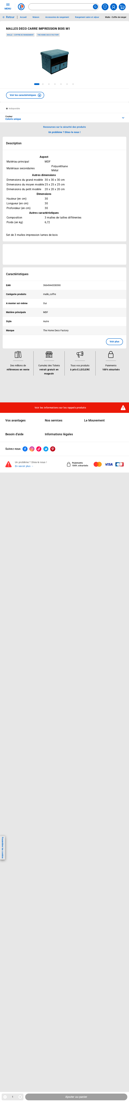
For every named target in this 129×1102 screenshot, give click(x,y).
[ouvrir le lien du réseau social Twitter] (45, 448)
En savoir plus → (24, 466)
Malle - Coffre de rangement (20, 35)
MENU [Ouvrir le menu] (8, 6)
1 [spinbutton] (12, 1096)
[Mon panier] (122, 6)
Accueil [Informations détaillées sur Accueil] (23, 17)
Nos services (53, 420)
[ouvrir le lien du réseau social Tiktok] (38, 448)
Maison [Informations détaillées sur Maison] (36, 17)
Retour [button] (10, 17)
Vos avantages (15, 420)
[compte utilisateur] (113, 6)
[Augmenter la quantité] (20, 1097)
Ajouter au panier (76, 1096)
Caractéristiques (17, 274)
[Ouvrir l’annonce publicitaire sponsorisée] (64, 254)
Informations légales (59, 434)
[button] (25, 95)
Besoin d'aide (14, 434)
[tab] (36, 84)
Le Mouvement (94, 420)
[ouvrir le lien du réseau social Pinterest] (52, 448)
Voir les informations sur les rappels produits (60, 407)
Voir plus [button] (114, 341)
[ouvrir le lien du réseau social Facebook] (25, 448)
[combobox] (63, 6)
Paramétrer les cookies (2, 847)
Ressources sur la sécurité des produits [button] (64, 127)
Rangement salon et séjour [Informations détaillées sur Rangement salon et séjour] (87, 17)
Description (14, 143)
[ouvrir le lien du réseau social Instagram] (31, 448)
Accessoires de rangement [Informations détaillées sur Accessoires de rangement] (57, 17)
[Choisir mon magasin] (105, 6)
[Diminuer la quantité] (5, 1097)
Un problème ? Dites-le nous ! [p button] (64, 132)
